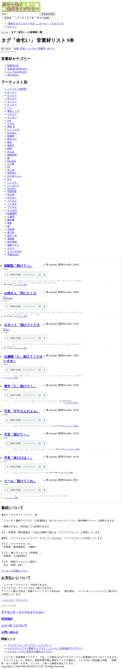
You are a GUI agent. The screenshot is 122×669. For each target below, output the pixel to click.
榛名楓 (10, 219)
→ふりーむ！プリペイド (14, 600)
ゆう (9, 179)
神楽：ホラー (29, 314)
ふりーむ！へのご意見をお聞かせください (30, 651)
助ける (32, 426)
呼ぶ (58, 280)
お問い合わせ (9, 632)
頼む (55, 282)
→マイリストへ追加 (19, 285)
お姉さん (21, 312)
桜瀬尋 (10, 136)
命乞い (65, 280)
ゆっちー (12, 98)
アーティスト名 (25, 18)
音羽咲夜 (12, 191)
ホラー (53, 280)
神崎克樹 (12, 155)
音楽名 (8, 18)
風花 (9, 142)
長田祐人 (12, 173)
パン (9, 108)
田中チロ (12, 139)
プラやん (12, 207)
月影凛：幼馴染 (36, 282)
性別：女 (6, 282)
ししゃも (12, 182)
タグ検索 (44, 18)
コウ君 (10, 164)
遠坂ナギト (13, 245)
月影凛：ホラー (23, 282)
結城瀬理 (12, 213)
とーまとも (13, 185)
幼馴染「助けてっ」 (18, 265)
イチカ (10, 123)
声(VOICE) (13, 75)
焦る (44, 282)
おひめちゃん (14, 176)
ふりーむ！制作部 (16, 89)
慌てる (51, 401)
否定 (53, 312)
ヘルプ (46, 280)
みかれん (12, 132)
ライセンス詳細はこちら (14, 571)
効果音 (41, 48)
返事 (37, 314)
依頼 (68, 344)
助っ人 (35, 496)
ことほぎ (12, 204)
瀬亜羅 (10, 238)
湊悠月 (10, 145)
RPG (14, 280)
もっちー (12, 95)
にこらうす (13, 129)
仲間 (26, 426)
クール (22, 496)
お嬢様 (20, 375)
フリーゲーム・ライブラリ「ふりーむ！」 (30, 645)
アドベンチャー (30, 280)
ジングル (31, 48)
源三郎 (10, 232)
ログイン (12, 26)
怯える (13, 282)
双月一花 (12, 235)
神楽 (9, 223)
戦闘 (51, 496)
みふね (10, 169)
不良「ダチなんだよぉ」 (22, 411)
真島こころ (13, 111)
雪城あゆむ (13, 254)
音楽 (22, 48)
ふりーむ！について (14, 625)
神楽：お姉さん (17, 314)
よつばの (12, 210)
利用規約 (7, 618)
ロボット (62, 344)
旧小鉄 (10, 194)
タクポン (12, 117)
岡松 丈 (11, 126)
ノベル (40, 280)
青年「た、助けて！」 (20, 386)
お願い (20, 280)
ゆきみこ (12, 197)
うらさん (12, 201)
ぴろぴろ (12, 114)
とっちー (12, 105)
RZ (8, 167)
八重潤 (10, 216)
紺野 (9, 148)
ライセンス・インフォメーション (22, 612)
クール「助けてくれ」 (20, 481)
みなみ (10, 151)
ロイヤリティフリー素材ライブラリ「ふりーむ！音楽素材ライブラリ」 (45, 648)
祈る (50, 282)
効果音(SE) (13, 65)
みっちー (12, 92)
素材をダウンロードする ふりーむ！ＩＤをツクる (36, 23)
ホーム (4, 32)
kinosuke (11, 161)
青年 (60, 401)
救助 (8, 346)
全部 (16, 48)
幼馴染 (78, 280)
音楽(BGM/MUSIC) (17, 68)
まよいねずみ (14, 251)
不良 (21, 426)
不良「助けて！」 (17, 434)
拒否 (8, 314)
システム (41, 344)
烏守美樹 (12, 242)
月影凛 (10, 229)
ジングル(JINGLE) (17, 72)
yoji (9, 120)
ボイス (50, 48)
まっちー (12, 101)
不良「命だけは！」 (18, 457)
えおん (10, 248)
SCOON (11, 188)
